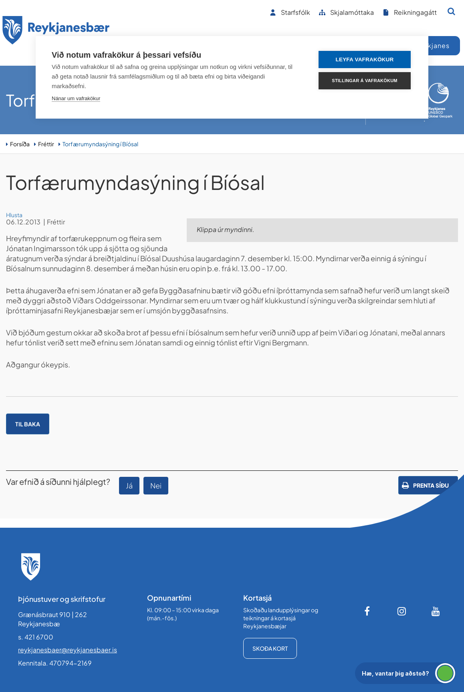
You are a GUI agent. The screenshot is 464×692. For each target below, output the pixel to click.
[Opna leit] (451, 11)
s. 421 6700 (35, 637)
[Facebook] (368, 611)
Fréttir (46, 143)
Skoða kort (270, 648)
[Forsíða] (56, 31)
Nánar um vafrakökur (76, 98)
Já (129, 485)
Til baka (27, 424)
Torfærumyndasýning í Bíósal (100, 143)
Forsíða (20, 143)
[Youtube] (436, 611)
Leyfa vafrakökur (365, 59)
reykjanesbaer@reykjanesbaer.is (67, 650)
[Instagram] (402, 611)
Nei (155, 485)
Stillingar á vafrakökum (364, 80)
